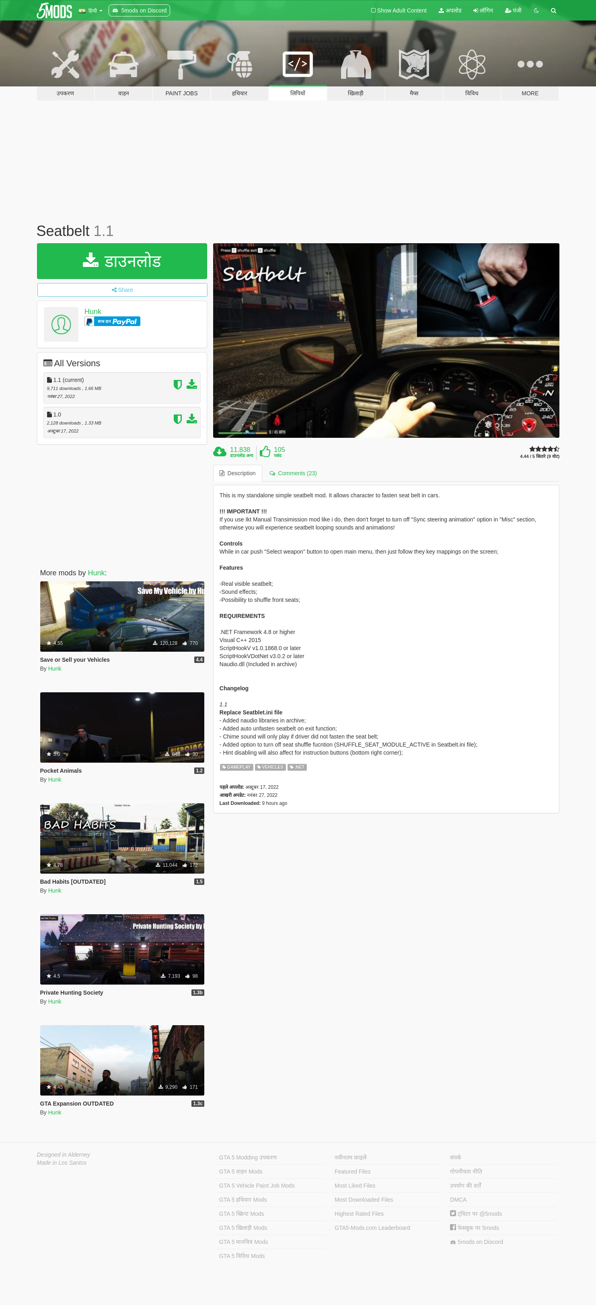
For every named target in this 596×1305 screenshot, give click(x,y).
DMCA (458, 1199)
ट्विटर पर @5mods (476, 1213)
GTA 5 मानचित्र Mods (243, 1242)
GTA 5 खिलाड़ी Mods (243, 1228)
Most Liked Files (355, 1185)
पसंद (278, 455)
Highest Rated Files (359, 1214)
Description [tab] (238, 473)
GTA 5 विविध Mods (242, 1256)
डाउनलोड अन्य (241, 455)
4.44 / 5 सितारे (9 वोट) (539, 456)
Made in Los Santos (62, 1162)
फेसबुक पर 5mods (474, 1227)
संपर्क (455, 1157)
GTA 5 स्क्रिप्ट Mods (241, 1214)
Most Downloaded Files (364, 1199)
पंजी (513, 10)
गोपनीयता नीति (466, 1171)
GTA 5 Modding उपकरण (248, 1157)
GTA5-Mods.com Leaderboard (372, 1228)
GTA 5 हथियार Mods (243, 1199)
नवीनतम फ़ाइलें (350, 1157)
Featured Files (352, 1171)
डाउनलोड (122, 261)
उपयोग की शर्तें (465, 1185)
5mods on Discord (476, 1242)
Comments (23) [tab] (293, 473)
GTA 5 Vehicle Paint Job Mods (257, 1185)
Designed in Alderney (63, 1154)
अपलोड (450, 10)
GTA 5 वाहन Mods (241, 1171)
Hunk (92, 312)
